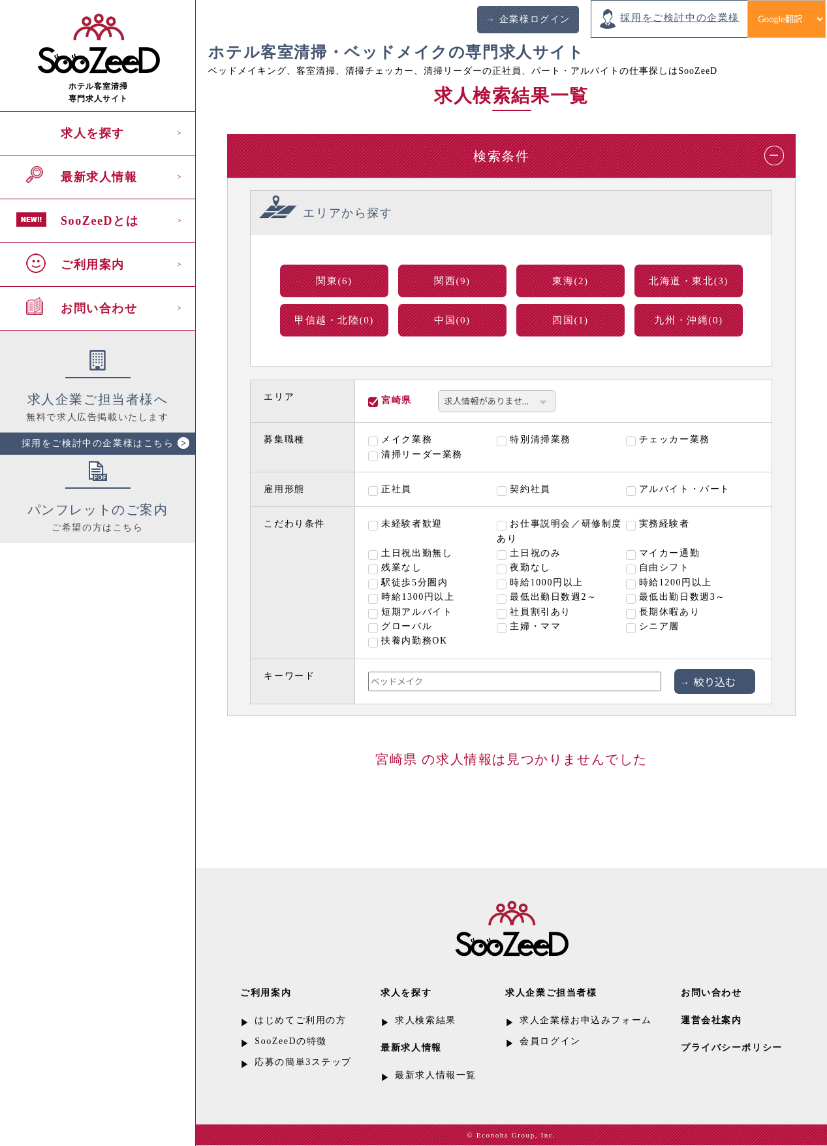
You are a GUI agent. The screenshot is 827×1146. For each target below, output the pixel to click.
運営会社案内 (711, 1020)
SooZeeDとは (99, 220)
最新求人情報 (99, 177)
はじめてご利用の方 (300, 1020)
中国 (452, 320)
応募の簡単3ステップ (303, 1062)
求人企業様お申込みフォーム (586, 1020)
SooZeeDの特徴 (291, 1041)
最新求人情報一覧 (435, 1075)
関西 (452, 281)
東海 (570, 281)
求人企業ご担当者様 (551, 993)
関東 (334, 281)
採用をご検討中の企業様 (680, 17)
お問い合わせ (99, 308)
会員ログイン (550, 1041)
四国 (570, 320)
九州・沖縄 (688, 320)
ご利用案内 (93, 264)
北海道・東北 (688, 281)
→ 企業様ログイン (528, 19)
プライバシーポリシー (732, 1048)
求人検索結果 (425, 1020)
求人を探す (93, 133)
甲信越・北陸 (334, 320)
